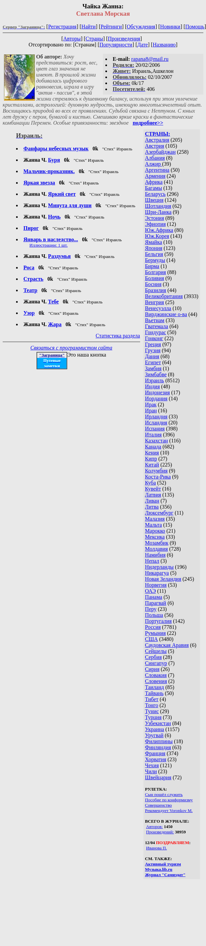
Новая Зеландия (163, 579)
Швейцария (158, 777)
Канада (153, 446)
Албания (155, 158)
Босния (153, 284)
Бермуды (155, 260)
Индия (152, 386)
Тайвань (154, 693)
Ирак (151, 404)
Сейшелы (156, 651)
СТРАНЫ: (157, 134)
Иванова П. (156, 847)
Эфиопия (155, 224)
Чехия (152, 765)
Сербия (153, 657)
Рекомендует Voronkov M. (169, 810)
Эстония (154, 218)
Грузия (153, 350)
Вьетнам (155, 320)
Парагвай (155, 603)
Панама (153, 597)
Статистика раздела (118, 336)
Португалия (158, 621)
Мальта (153, 525)
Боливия (154, 278)
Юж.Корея (157, 236)
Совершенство (158, 805)
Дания (152, 356)
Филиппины (159, 741)
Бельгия (154, 254)
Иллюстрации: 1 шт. (48, 245)
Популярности (115, 44)
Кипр (151, 458)
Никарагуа (157, 573)
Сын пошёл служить (164, 794)
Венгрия (154, 302)
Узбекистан (158, 723)
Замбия (153, 368)
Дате (142, 44)
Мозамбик (157, 543)
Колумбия (156, 471)
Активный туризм (163, 863)
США (151, 639)
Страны (94, 38)
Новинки (170, 26)
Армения (155, 176)
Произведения (124, 38)
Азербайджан (160, 152)
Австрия (154, 146)
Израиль (154, 380)
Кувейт (153, 489)
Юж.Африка (159, 230)
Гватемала (156, 326)
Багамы (153, 188)
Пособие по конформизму (169, 799)
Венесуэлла (158, 308)
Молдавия (156, 549)
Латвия (153, 495)
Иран (151, 410)
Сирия (152, 669)
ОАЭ (150, 591)
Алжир (153, 164)
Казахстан (156, 440)
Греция (153, 344)
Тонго (151, 705)
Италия (153, 434)
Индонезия (157, 392)
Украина (154, 729)
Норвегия (156, 585)
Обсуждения (141, 26)
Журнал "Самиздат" (165, 874)
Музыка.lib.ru (159, 869)
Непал (152, 561)
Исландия (156, 422)
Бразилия (155, 290)
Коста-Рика (158, 477)
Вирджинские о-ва (166, 314)
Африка (154, 182)
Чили (151, 771)
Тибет (152, 699)
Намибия (155, 555)
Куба (150, 483)
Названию (164, 44)
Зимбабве (156, 374)
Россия (153, 627)
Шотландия (158, 206)
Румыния (155, 633)
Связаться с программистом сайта (71, 348)
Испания (155, 428)
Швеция (154, 200)
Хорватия (156, 759)
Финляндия (158, 747)
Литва (152, 507)
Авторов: (154, 826)
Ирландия (156, 416)
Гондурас (155, 332)
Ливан (152, 501)
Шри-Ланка (158, 212)
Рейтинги (111, 26)
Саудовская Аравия (167, 645)
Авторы (72, 38)
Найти (88, 26)
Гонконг (154, 338)
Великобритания (164, 296)
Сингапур (156, 663)
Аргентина (157, 170)
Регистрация (62, 26)
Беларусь (155, 194)
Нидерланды (159, 567)
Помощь (194, 26)
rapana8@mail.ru (150, 59)
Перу (151, 609)
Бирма (152, 266)
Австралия (157, 140)
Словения (156, 681)
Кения (152, 452)
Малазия (155, 519)
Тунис (152, 711)
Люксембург (159, 513)
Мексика (155, 537)
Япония (154, 248)
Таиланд (154, 687)
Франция (155, 753)
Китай (152, 464)
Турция (153, 717)
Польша (154, 615)
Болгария (155, 272)
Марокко (155, 531)
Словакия (156, 675)
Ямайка (153, 242)
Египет (153, 362)
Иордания (156, 398)
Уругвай (154, 735)
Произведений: (160, 831)
